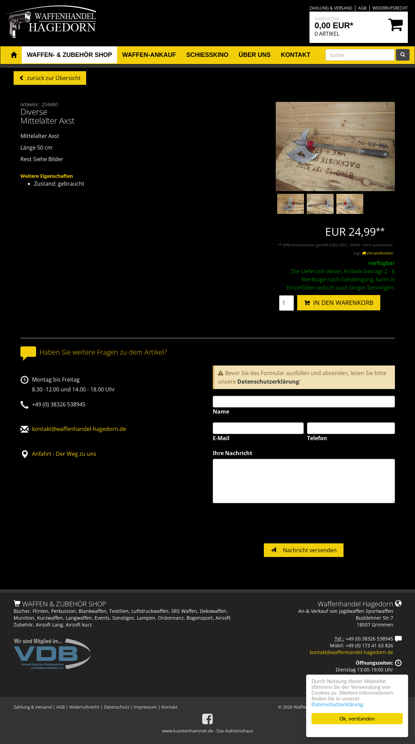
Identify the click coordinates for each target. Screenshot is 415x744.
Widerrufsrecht (390, 8)
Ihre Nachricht (232, 453)
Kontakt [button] (295, 54)
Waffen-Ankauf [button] (149, 54)
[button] (13, 55)
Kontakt (169, 707)
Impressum (145, 707)
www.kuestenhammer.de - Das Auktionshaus (207, 731)
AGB (362, 8)
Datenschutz (116, 707)
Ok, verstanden (357, 718)
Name (221, 411)
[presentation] (264, 523)
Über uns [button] (255, 54)
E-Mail (221, 438)
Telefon (317, 438)
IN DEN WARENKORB (338, 302)
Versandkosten (377, 252)
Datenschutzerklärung (268, 381)
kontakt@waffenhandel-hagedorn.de (79, 429)
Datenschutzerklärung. (338, 704)
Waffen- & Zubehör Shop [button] (69, 54)
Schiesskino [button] (207, 54)
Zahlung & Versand (330, 8)
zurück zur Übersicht (53, 78)
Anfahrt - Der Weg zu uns (64, 454)
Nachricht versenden (304, 550)
